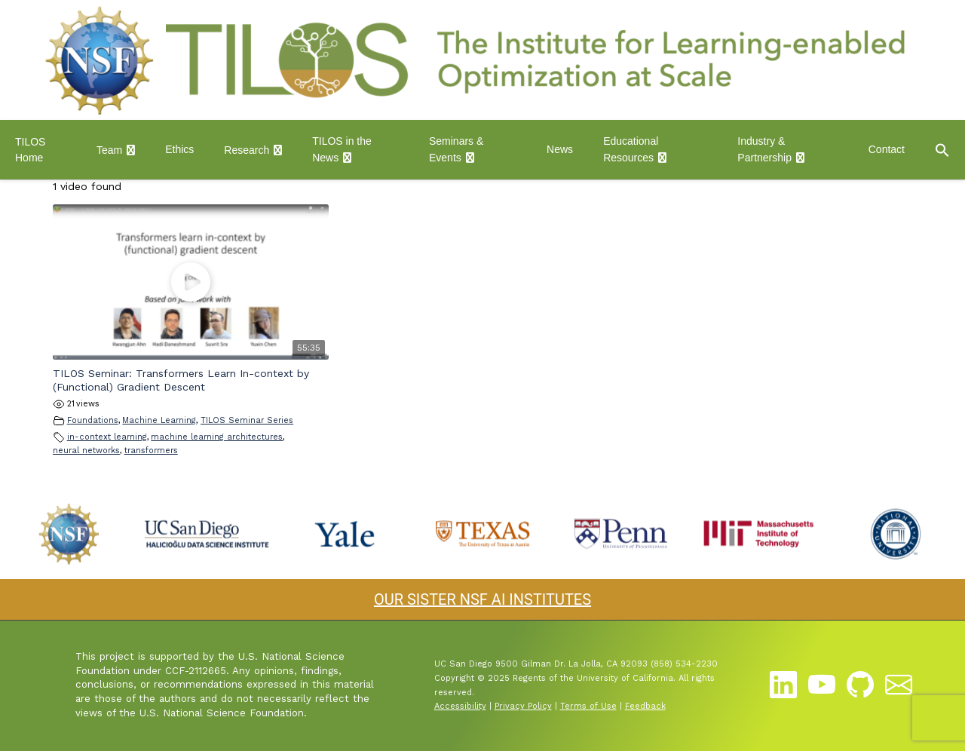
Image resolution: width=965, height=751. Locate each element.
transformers (151, 450)
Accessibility (460, 706)
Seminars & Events (456, 149)
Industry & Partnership (764, 149)
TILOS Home (30, 150)
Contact (886, 149)
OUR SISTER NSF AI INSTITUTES (482, 599)
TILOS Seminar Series (247, 420)
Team (109, 150)
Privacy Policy (523, 706)
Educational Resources (630, 149)
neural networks (86, 450)
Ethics (179, 149)
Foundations (92, 420)
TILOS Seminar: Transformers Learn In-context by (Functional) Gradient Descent (181, 380)
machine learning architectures (217, 437)
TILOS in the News (342, 149)
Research (246, 150)
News (560, 149)
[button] (942, 150)
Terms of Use (588, 706)
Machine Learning (159, 420)
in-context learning (107, 437)
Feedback (645, 706)
